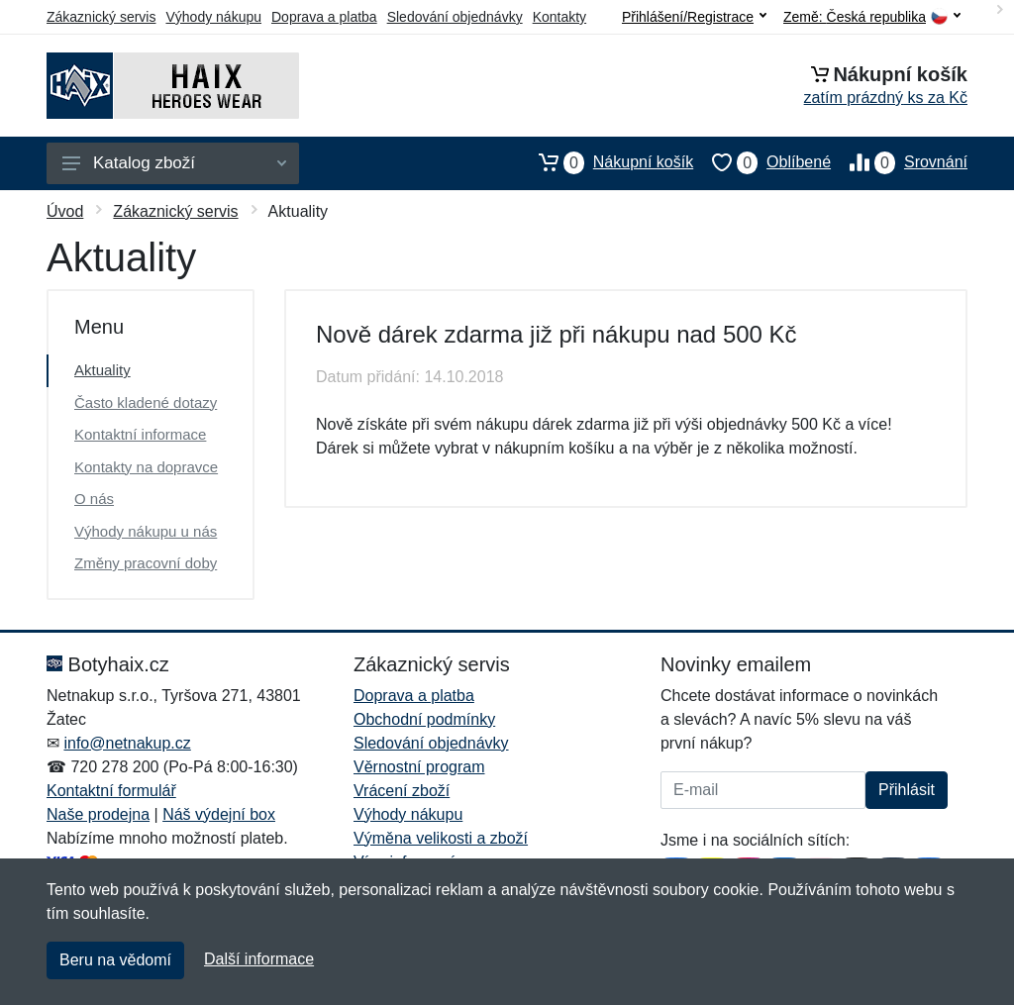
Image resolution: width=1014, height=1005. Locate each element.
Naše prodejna (98, 814)
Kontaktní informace (140, 434)
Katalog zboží (174, 162)
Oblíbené (762, 162)
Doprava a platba (324, 17)
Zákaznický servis (101, 17)
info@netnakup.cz (126, 743)
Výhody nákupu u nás (145, 531)
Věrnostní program (419, 766)
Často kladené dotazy (145, 402)
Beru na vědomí (115, 960)
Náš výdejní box (218, 814)
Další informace (259, 959)
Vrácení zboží (402, 790)
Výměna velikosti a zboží (441, 838)
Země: (872, 17)
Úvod (65, 211)
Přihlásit (906, 789)
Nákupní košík (606, 162)
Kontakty (559, 17)
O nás (94, 498)
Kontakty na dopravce (146, 466)
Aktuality (102, 369)
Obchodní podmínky (424, 719)
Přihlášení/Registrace (694, 17)
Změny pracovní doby (145, 562)
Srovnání (899, 162)
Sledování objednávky (455, 17)
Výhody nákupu (213, 17)
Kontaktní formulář (111, 790)
